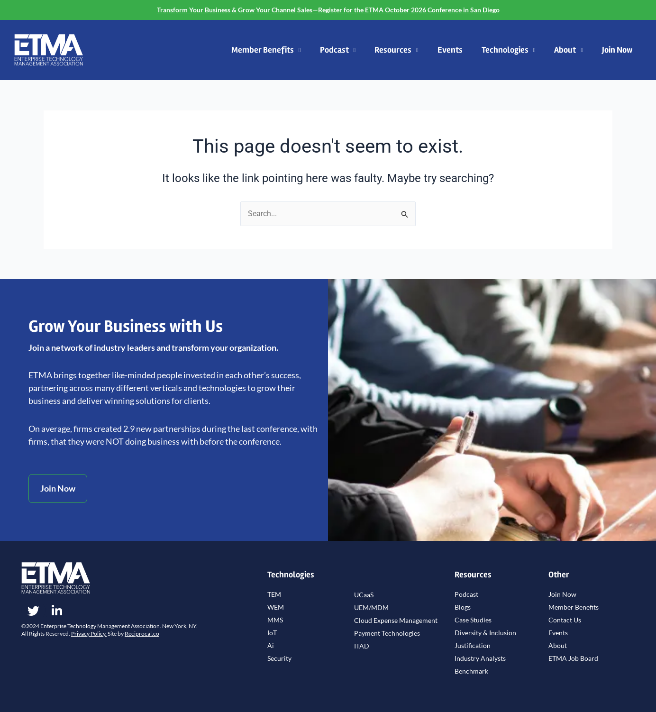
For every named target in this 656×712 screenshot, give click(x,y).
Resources (396, 50)
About (568, 50)
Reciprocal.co (142, 633)
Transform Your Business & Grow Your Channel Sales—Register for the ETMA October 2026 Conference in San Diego (328, 10)
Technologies (509, 50)
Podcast (338, 50)
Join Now (617, 50)
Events (450, 50)
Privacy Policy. (89, 633)
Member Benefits (266, 50)
